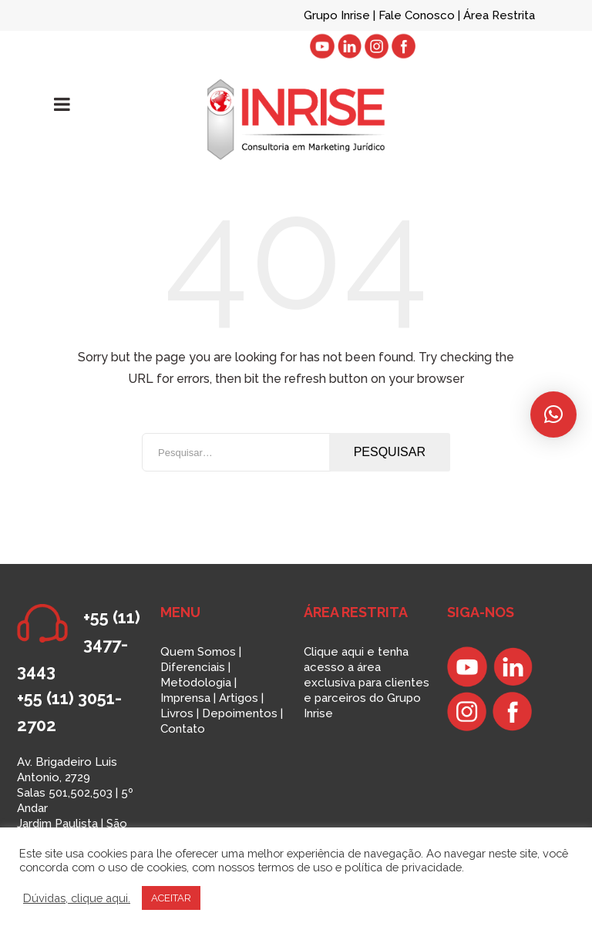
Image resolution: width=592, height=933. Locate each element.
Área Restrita (499, 15)
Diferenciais (192, 667)
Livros (176, 713)
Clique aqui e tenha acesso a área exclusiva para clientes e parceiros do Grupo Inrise (366, 682)
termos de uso (294, 867)
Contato (182, 729)
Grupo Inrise (337, 15)
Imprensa (185, 698)
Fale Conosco (418, 15)
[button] (553, 414)
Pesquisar (390, 451)
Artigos (238, 698)
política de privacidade (403, 867)
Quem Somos (198, 652)
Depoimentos (240, 713)
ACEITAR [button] (171, 898)
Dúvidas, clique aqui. (76, 897)
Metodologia (195, 683)
